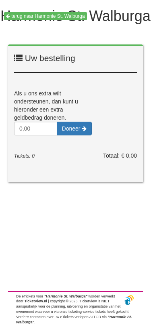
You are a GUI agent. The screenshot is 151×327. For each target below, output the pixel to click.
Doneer (74, 128)
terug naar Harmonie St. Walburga (45, 16)
